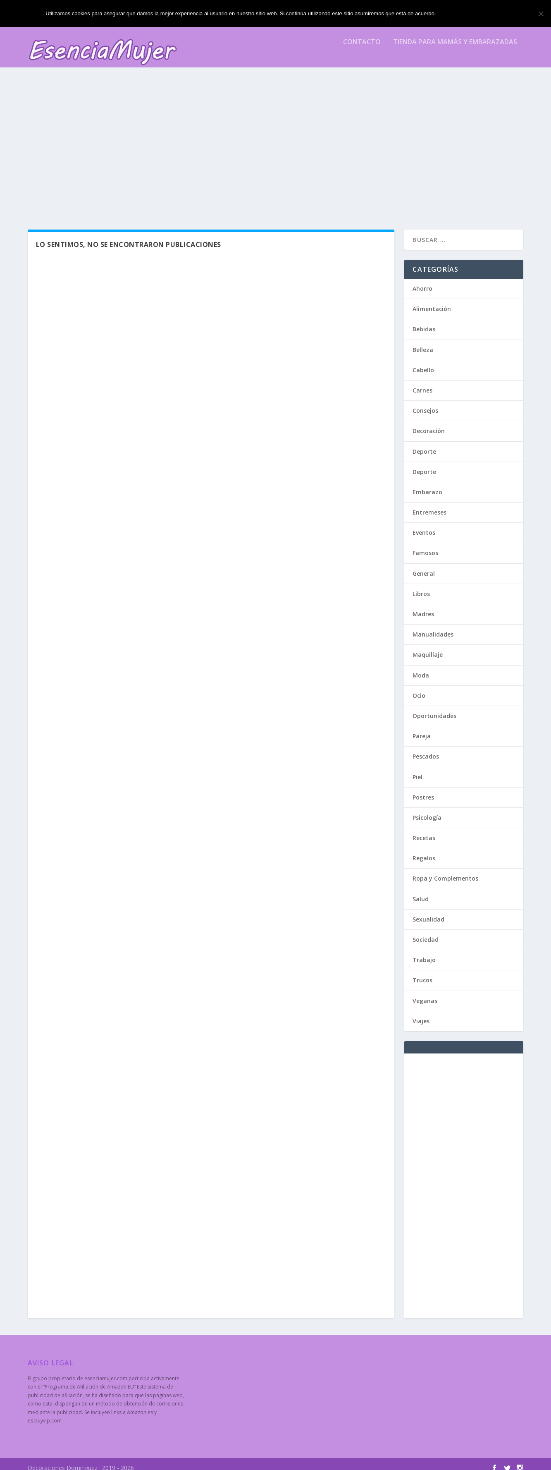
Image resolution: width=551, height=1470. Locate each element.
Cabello (423, 362)
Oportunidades (434, 708)
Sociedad (426, 932)
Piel (417, 769)
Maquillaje (428, 647)
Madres (423, 607)
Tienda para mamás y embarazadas (455, 48)
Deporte (424, 444)
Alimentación (432, 301)
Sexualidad (428, 912)
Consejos (425, 403)
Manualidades (433, 627)
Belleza (423, 342)
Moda (421, 668)
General (424, 566)
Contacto (362, 48)
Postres (423, 790)
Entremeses (429, 505)
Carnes (422, 383)
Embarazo (427, 484)
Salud (421, 891)
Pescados (426, 749)
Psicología (427, 810)
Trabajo (424, 952)
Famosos (425, 545)
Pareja (422, 729)
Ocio (419, 688)
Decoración (429, 423)
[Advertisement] (276, 148)
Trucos (422, 973)
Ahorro (422, 281)
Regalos (424, 851)
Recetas (424, 830)
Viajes (421, 1014)
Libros (421, 586)
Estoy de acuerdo (473, 13)
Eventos (424, 525)
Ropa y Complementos (445, 871)
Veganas (425, 993)
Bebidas (424, 322)
